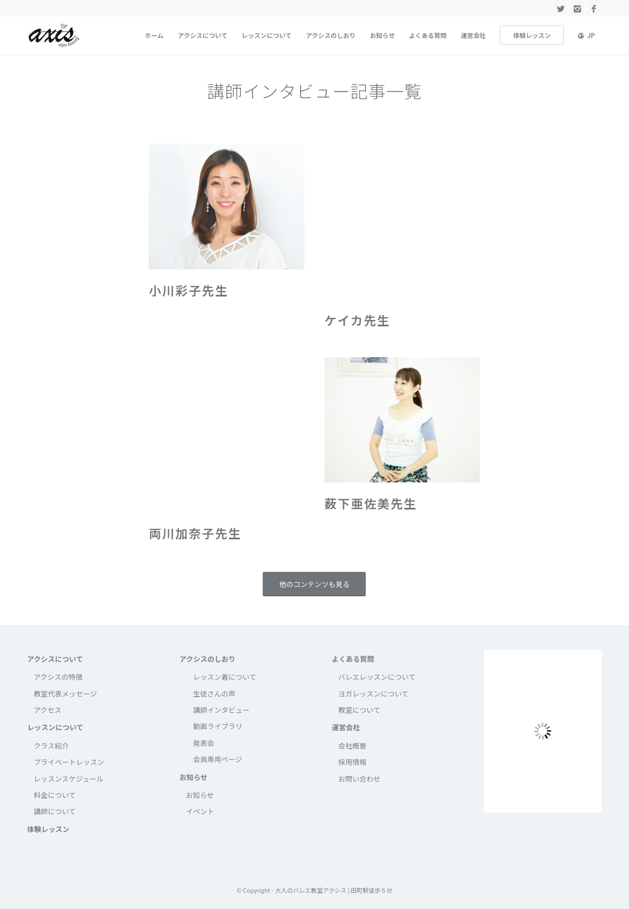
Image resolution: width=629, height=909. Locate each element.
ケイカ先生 (358, 319)
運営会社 (346, 727)
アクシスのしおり (208, 659)
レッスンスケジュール (69, 778)
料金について (55, 795)
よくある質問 (353, 659)
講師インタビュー (221, 710)
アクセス (47, 710)
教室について (359, 710)
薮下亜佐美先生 (371, 503)
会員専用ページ (218, 759)
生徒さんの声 (214, 693)
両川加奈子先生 (195, 532)
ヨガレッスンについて (373, 693)
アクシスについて (55, 659)
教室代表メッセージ (65, 693)
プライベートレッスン (69, 762)
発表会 (203, 743)
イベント (200, 811)
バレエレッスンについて (377, 677)
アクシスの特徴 (58, 677)
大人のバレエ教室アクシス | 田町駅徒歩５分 (333, 890)
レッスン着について (225, 677)
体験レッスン (48, 829)
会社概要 (352, 745)
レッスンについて (55, 727)
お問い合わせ (359, 778)
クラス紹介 (51, 745)
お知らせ (194, 777)
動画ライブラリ (218, 726)
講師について (55, 811)
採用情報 (352, 762)
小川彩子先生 (188, 290)
